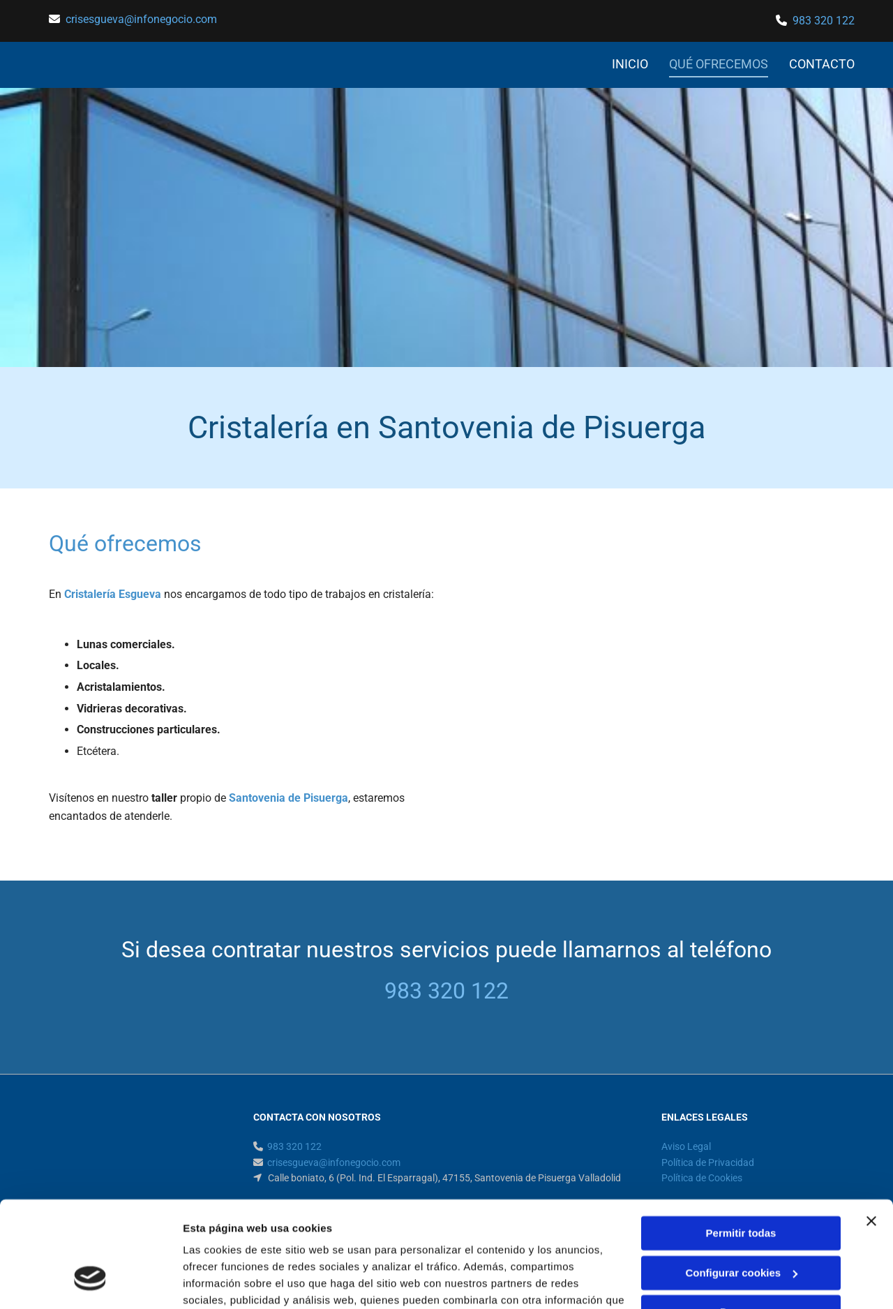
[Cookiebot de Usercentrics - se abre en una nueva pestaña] (90, 1281)
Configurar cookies (741, 1182)
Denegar (741, 1221)
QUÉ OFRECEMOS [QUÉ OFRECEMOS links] (718, 64)
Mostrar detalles (223, 1281)
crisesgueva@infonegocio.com (141, 19)
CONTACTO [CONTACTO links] (822, 64)
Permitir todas (741, 1143)
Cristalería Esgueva (112, 594)
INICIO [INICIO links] (630, 64)
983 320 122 (824, 20)
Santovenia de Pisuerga (288, 798)
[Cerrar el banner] (871, 1130)
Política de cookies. (285, 1243)
